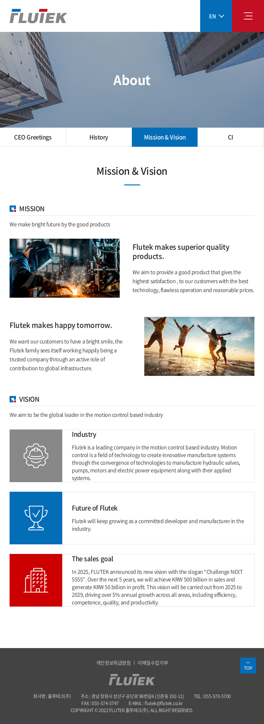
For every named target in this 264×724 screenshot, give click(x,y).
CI (230, 137)
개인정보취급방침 (113, 662)
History (98, 137)
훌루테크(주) (38, 16)
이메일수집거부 (153, 662)
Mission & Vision (165, 137)
